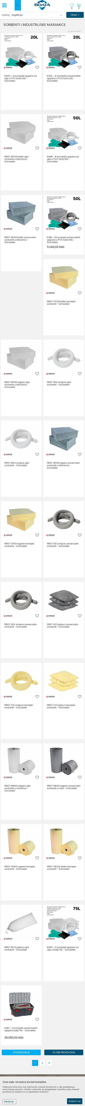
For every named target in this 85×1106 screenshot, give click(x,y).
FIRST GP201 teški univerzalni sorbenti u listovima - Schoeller (20, 240)
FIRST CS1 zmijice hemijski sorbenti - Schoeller (18, 706)
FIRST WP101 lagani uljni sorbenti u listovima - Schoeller (17, 384)
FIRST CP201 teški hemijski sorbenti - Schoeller (61, 302)
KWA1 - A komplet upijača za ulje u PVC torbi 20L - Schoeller (20, 78)
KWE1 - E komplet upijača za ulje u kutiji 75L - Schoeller (63, 948)
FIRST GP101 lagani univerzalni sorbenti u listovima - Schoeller (63, 465)
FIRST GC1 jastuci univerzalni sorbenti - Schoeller (62, 625)
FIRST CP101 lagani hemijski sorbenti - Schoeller (19, 544)
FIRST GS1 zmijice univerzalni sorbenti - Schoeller (62, 544)
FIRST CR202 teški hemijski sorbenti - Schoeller (61, 867)
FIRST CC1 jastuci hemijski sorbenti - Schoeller (61, 706)
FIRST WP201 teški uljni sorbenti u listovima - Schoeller (16, 159)
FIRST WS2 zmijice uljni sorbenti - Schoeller (16, 464)
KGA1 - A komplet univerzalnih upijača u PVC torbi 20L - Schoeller (64, 78)
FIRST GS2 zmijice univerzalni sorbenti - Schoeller (20, 625)
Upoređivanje (21, 1052)
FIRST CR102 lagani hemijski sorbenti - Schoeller (19, 867)
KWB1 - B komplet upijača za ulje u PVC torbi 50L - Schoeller (63, 159)
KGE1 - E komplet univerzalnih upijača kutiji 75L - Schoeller (20, 1029)
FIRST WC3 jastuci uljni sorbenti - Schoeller (16, 948)
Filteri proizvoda (64, 1052)
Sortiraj (6, 14)
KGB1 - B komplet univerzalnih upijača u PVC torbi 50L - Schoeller (63, 240)
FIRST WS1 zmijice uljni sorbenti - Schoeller (59, 383)
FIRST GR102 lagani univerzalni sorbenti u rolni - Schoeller (63, 787)
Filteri (75, 15)
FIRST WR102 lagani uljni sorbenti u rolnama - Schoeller (17, 788)
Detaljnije (9, 1101)
